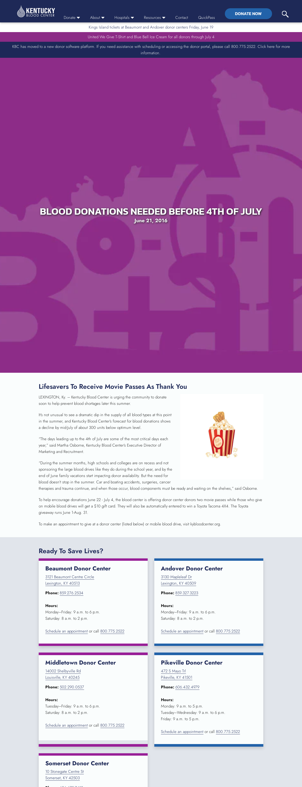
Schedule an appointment (66, 631)
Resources (154, 17)
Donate (72, 17)
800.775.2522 (112, 631)
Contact (181, 17)
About (97, 17)
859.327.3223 (186, 593)
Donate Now (248, 14)
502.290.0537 (72, 687)
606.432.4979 (187, 687)
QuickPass (206, 17)
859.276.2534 (71, 593)
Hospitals (124, 17)
